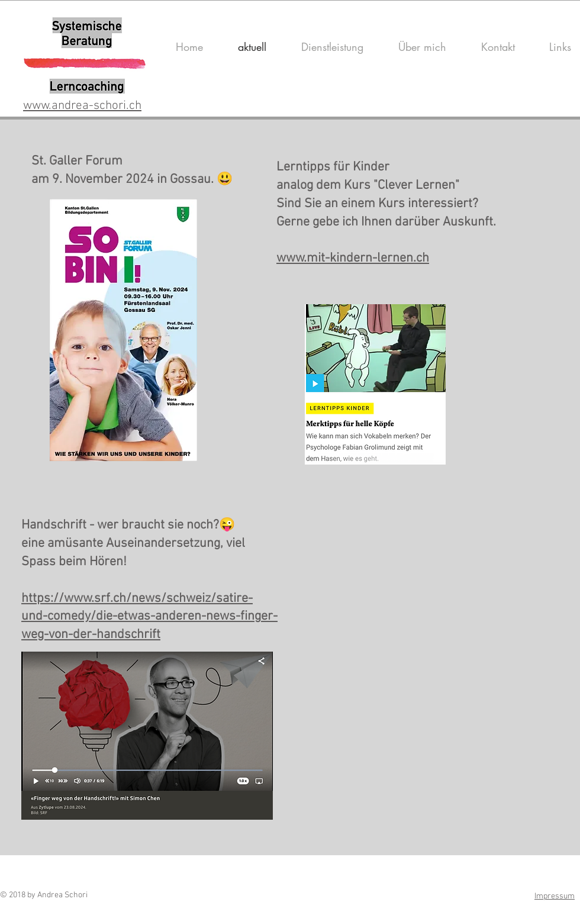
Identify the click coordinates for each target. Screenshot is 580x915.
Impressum (554, 896)
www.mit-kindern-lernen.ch (352, 258)
